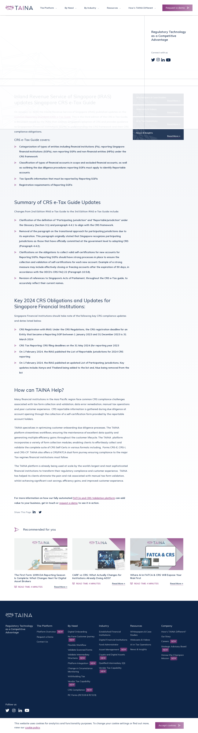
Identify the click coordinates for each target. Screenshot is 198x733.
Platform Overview (50, 631)
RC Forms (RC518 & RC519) (82, 695)
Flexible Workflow (77, 645)
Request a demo (175, 7)
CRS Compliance (80, 689)
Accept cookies (167, 725)
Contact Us (42, 641)
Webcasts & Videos (140, 639)
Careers (169, 641)
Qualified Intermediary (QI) (112, 663)
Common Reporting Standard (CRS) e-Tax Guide (42, 116)
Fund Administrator (108, 644)
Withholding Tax (76, 676)
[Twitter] (7, 710)
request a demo (68, 502)
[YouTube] (27, 710)
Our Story (166, 636)
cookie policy (32, 727)
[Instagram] (14, 710)
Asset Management (113, 649)
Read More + (173, 100)
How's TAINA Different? (173, 631)
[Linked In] (20, 710)
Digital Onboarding (77, 631)
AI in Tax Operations (140, 644)
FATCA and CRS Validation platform (94, 498)
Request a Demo (45, 636)
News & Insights (31, 29)
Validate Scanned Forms (80, 649)
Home (17, 29)
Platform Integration (82, 663)
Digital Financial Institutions (113, 639)
